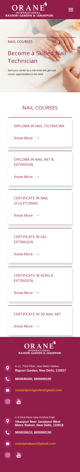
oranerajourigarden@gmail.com (38, 390)
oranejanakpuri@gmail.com (35, 443)
